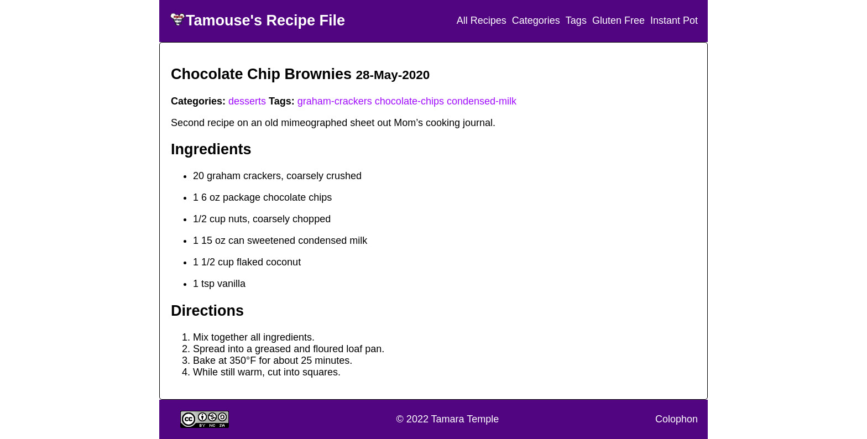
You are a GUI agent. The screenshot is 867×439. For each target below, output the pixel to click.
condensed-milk (481, 101)
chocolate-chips (409, 101)
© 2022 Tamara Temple (447, 419)
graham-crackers (334, 101)
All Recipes (481, 20)
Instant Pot (674, 20)
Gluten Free (618, 20)
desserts (247, 101)
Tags (576, 20)
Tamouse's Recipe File (265, 20)
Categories (536, 20)
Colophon (676, 419)
